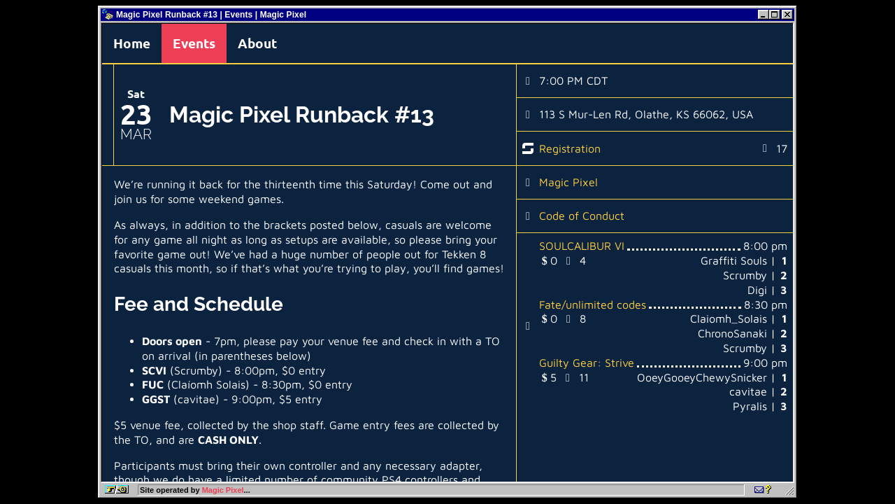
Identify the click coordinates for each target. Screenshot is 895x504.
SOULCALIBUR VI (581, 245)
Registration (570, 148)
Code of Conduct (581, 215)
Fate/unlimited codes (592, 304)
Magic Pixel (568, 182)
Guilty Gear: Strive (586, 362)
